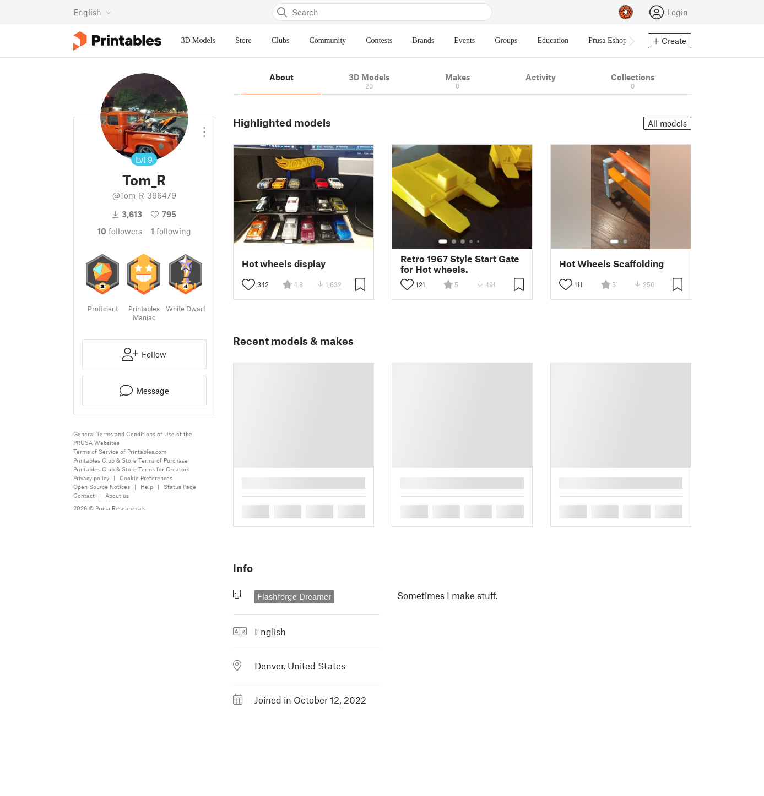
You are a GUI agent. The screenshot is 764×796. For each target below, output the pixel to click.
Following (171, 231)
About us (117, 495)
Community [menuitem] (327, 40)
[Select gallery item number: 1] (288, 241)
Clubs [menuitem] (281, 40)
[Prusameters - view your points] (626, 12)
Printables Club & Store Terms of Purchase (130, 460)
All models (667, 123)
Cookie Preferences (146, 477)
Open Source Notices (101, 486)
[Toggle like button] (248, 284)
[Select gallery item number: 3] (308, 241)
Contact (84, 495)
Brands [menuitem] (424, 40)
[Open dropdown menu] (204, 128)
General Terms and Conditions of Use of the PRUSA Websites (132, 438)
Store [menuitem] (243, 40)
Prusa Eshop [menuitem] (607, 40)
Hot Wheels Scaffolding (611, 264)
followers (119, 231)
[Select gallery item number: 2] (299, 241)
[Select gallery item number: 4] (317, 241)
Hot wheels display (284, 264)
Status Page (180, 486)
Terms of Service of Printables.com (119, 451)
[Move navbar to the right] (631, 40)
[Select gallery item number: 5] (479, 241)
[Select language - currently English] (92, 12)
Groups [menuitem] (506, 40)
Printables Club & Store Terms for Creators (131, 469)
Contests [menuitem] (379, 40)
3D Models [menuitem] (198, 40)
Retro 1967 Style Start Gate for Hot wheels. (459, 264)
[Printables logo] (117, 41)
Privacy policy (91, 477)
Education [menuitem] (553, 40)
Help (146, 486)
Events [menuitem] (464, 40)
